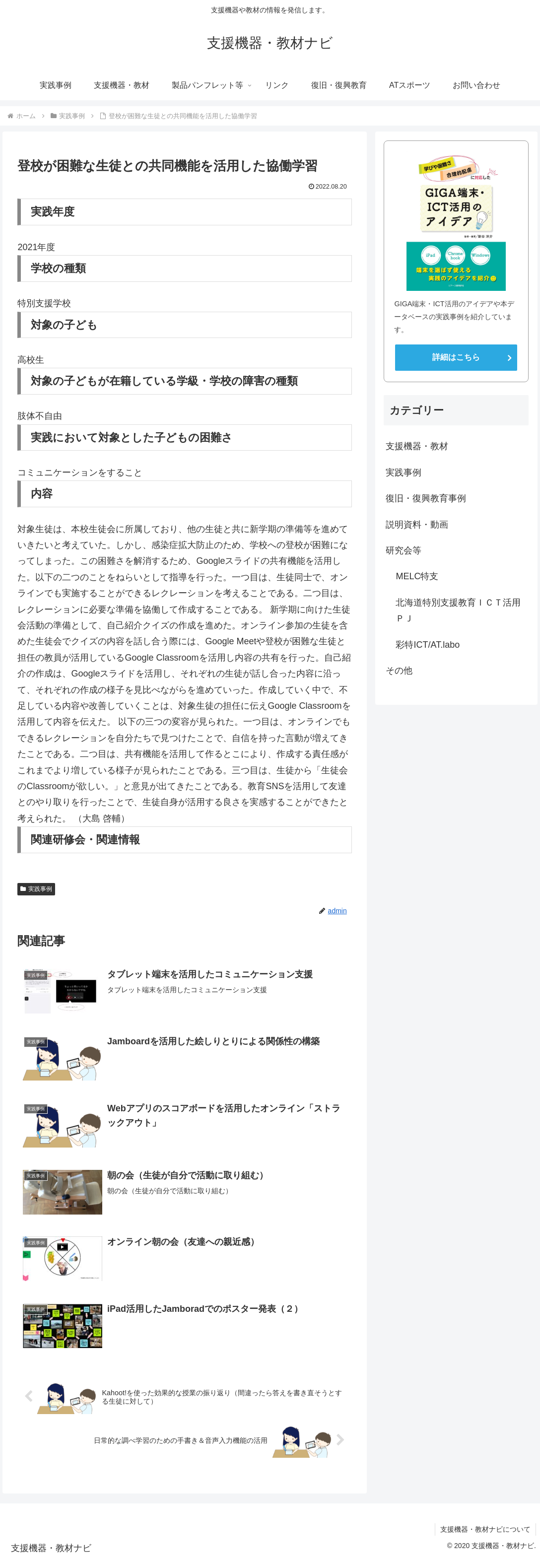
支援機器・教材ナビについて (485, 1529)
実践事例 (36, 888)
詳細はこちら (456, 357)
